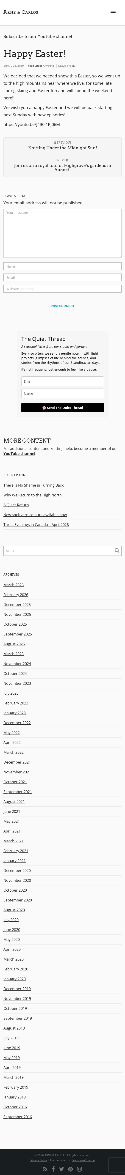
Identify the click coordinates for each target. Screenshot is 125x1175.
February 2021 (15, 850)
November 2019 (17, 998)
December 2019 (17, 988)
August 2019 (14, 1028)
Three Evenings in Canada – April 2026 (36, 524)
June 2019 (11, 1047)
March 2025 (13, 653)
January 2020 (14, 978)
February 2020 (15, 969)
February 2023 (15, 703)
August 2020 (14, 909)
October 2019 (15, 1008)
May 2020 (11, 939)
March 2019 (13, 1077)
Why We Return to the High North (32, 495)
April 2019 (12, 1067)
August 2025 (14, 643)
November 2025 (17, 614)
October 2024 (15, 673)
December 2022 (17, 722)
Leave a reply (66, 66)
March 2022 (13, 752)
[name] (62, 393)
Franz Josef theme (83, 1160)
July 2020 (11, 919)
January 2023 (14, 712)
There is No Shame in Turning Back (33, 485)
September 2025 (17, 634)
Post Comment (62, 306)
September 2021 (17, 791)
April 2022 (12, 742)
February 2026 (15, 594)
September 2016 (17, 1116)
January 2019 (14, 1097)
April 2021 (12, 831)
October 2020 (15, 890)
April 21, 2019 (14, 66)
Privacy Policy (38, 1160)
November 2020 (17, 880)
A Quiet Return (16, 504)
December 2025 (17, 604)
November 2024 (17, 663)
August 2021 (14, 801)
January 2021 (14, 860)
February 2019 (15, 1087)
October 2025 (15, 624)
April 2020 (12, 949)
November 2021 (17, 772)
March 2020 (13, 959)
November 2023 (17, 683)
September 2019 (17, 1018)
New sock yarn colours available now (35, 514)
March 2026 (13, 584)
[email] (62, 381)
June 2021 (11, 811)
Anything (48, 66)
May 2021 (11, 821)
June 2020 (11, 929)
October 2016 (15, 1106)
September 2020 (17, 900)
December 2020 (17, 870)
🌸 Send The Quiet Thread (62, 407)
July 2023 (11, 693)
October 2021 (15, 781)
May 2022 (11, 732)
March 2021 (13, 841)
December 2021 (17, 762)
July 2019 (11, 1038)
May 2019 (11, 1057)
